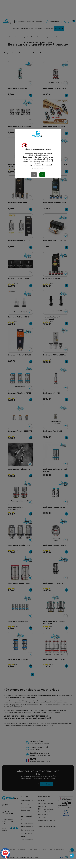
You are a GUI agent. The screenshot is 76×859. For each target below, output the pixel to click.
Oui (42, 175)
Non (33, 175)
